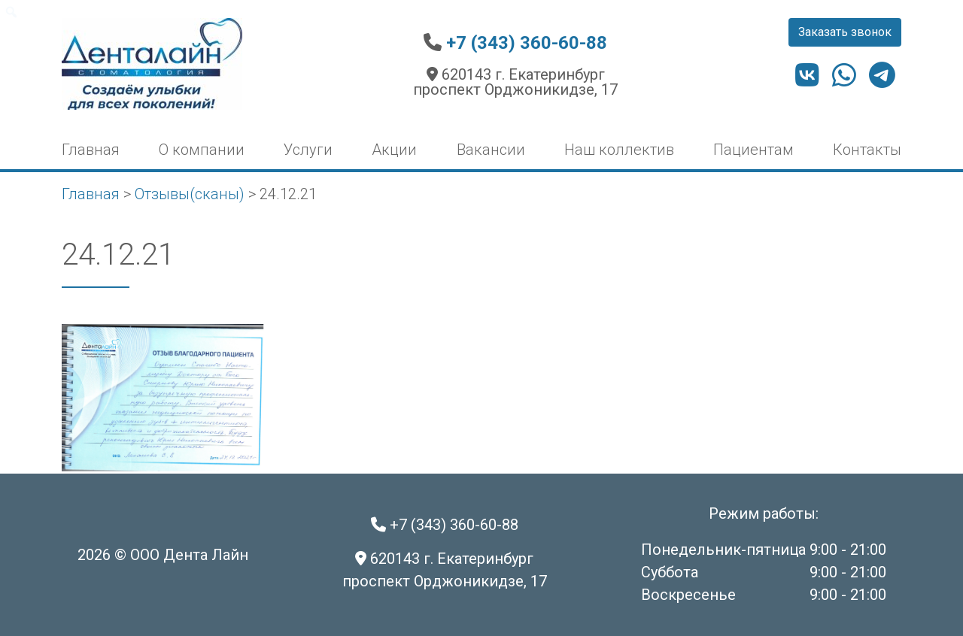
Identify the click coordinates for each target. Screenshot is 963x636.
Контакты (867, 150)
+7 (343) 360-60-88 (526, 42)
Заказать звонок (845, 32)
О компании (202, 150)
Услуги (308, 150)
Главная (91, 150)
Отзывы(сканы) (190, 194)
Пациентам (753, 150)
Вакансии (491, 150)
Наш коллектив (619, 150)
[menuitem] (11, 12)
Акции (394, 150)
